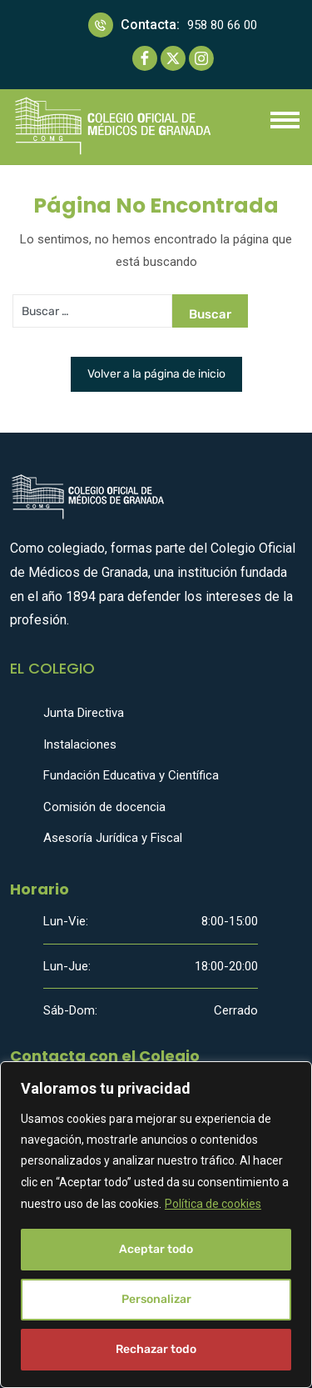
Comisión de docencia (104, 806)
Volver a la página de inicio (156, 374)
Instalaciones (79, 744)
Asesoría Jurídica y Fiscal (112, 837)
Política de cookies (213, 1203)
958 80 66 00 (222, 25)
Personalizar (156, 1299)
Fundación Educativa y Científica (131, 775)
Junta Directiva (83, 712)
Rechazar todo (156, 1349)
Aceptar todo (156, 1249)
